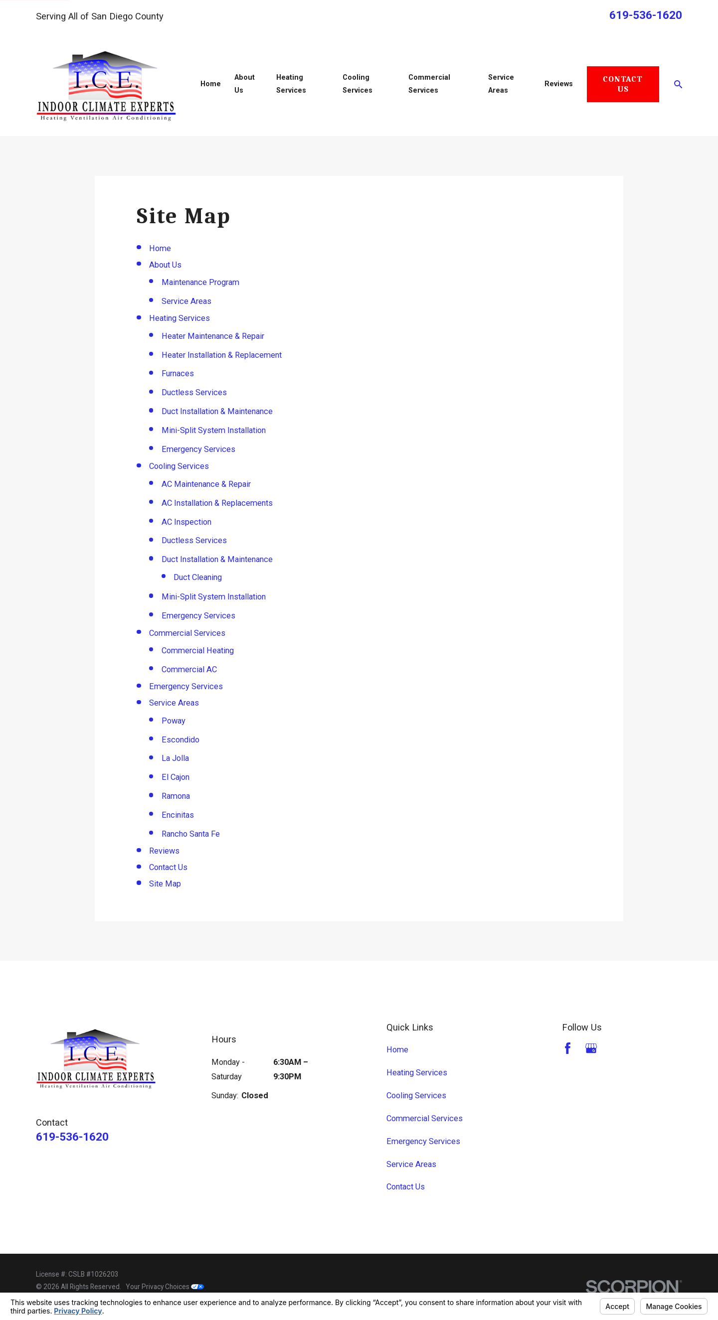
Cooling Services (179, 466)
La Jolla (175, 758)
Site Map (165, 883)
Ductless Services (194, 392)
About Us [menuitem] (244, 84)
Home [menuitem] (210, 84)
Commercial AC (189, 669)
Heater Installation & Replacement (222, 355)
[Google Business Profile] (591, 1048)
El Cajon (175, 777)
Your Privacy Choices (165, 1287)
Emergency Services (198, 449)
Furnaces (178, 373)
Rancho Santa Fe (191, 834)
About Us (165, 265)
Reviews (164, 851)
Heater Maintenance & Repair (213, 336)
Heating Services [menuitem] (291, 84)
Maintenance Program (200, 282)
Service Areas (186, 301)
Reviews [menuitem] (558, 84)
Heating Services (179, 318)
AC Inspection (186, 522)
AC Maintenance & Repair (206, 484)
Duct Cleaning (198, 577)
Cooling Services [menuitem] (357, 84)
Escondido (180, 739)
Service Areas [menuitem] (501, 84)
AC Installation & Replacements (217, 503)
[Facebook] (567, 1048)
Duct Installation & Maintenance (217, 411)
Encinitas (178, 815)
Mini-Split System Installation (214, 430)
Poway (173, 721)
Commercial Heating (198, 650)
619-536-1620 (645, 15)
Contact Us (623, 84)
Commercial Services (187, 633)
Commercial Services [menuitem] (429, 84)
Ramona (176, 796)
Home (160, 248)
